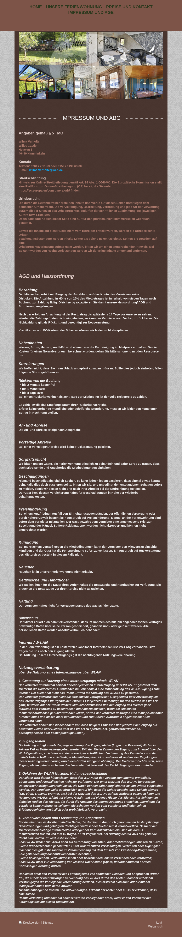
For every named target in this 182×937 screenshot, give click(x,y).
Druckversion (30, 922)
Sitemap (47, 922)
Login (159, 922)
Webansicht (155, 926)
